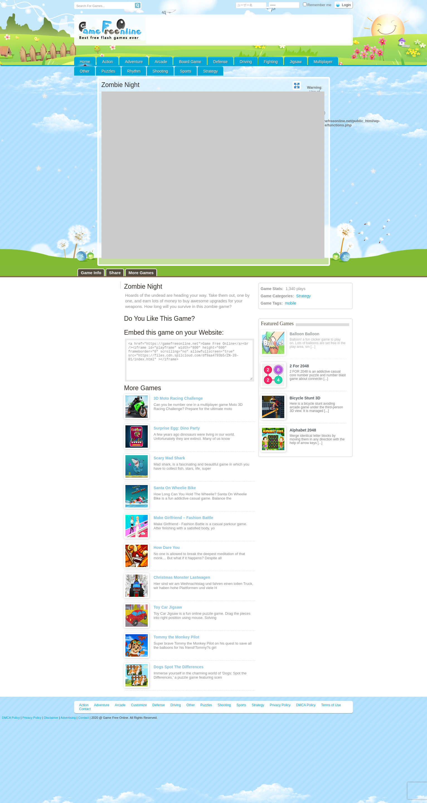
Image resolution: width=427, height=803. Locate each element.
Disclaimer (51, 717)
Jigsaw (296, 61)
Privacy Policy (280, 705)
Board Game (190, 61)
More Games (141, 272)
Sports (185, 71)
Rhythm (133, 71)
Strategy (210, 71)
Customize (139, 705)
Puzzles (108, 71)
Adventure (134, 61)
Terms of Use (331, 705)
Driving (246, 61)
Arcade (161, 61)
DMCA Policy (306, 705)
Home (85, 61)
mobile (290, 303)
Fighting (271, 61)
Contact (85, 709)
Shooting (160, 71)
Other (190, 705)
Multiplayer (323, 61)
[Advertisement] (248, 30)
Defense (220, 61)
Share (115, 272)
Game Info (91, 272)
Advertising (68, 717)
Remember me (318, 5)
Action (107, 61)
